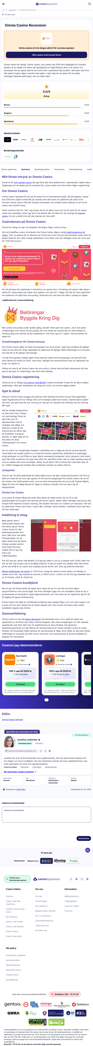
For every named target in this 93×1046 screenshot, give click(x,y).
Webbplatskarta (72, 896)
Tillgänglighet (71, 901)
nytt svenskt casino (23, 182)
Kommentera (83, 838)
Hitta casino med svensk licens (46, 55)
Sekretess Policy (13, 970)
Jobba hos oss (42, 925)
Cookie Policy (12, 975)
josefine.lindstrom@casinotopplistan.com (22, 751)
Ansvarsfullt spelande (15, 955)
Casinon (9, 896)
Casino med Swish (14, 921)
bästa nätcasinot (33, 619)
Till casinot (20, 684)
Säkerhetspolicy (13, 965)
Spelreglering (12, 979)
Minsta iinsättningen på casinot (16, 571)
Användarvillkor (13, 960)
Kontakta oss (41, 930)
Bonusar (36, 169)
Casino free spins (14, 936)
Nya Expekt (21, 656)
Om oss (38, 896)
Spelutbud (74, 169)
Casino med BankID (15, 926)
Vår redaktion (41, 906)
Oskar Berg (20, 789)
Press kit (68, 911)
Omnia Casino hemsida (12, 719)
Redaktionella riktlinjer (45, 911)
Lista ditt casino (72, 906)
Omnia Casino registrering (54, 169)
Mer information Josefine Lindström (20, 772)
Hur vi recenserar (43, 916)
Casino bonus (12, 931)
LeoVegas (60, 656)
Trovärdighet (41, 901)
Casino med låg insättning (13, 902)
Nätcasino (12, 10)
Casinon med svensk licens (15, 910)
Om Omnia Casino (21, 169)
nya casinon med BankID (34, 382)
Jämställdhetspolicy (44, 920)
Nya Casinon (11, 917)
